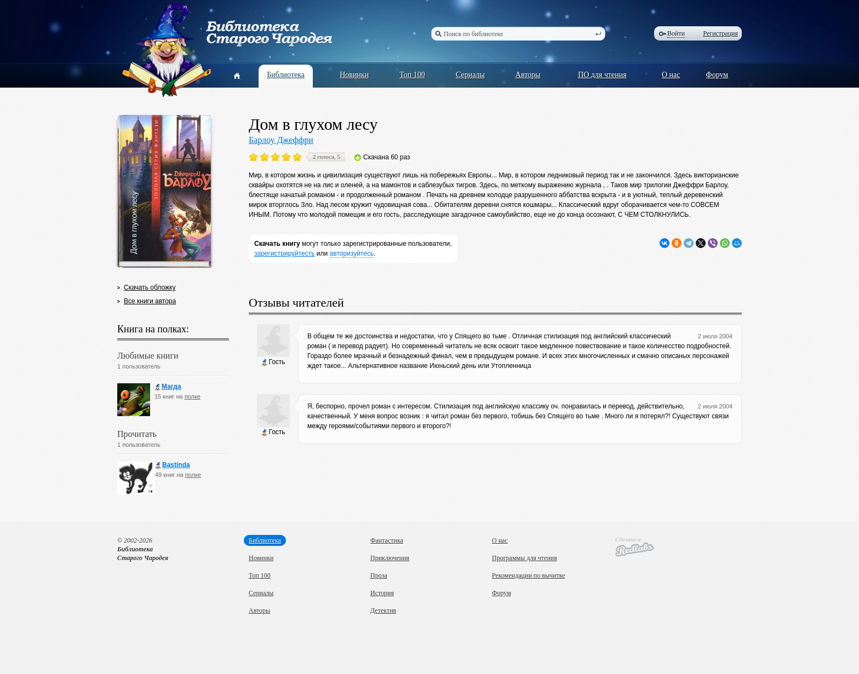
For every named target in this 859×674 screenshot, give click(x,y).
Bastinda (172, 465)
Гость (273, 362)
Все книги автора (150, 301)
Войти (676, 33)
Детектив (383, 610)
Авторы (528, 75)
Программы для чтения (524, 558)
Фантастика (386, 540)
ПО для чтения (602, 75)
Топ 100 (412, 75)
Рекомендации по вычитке (528, 575)
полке (193, 396)
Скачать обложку (149, 287)
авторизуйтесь (352, 253)
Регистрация (720, 33)
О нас (671, 75)
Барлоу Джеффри (281, 140)
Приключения (389, 558)
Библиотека (286, 75)
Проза (378, 575)
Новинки (354, 75)
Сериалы (470, 75)
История (382, 593)
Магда (167, 387)
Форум (717, 75)
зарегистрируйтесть (284, 253)
